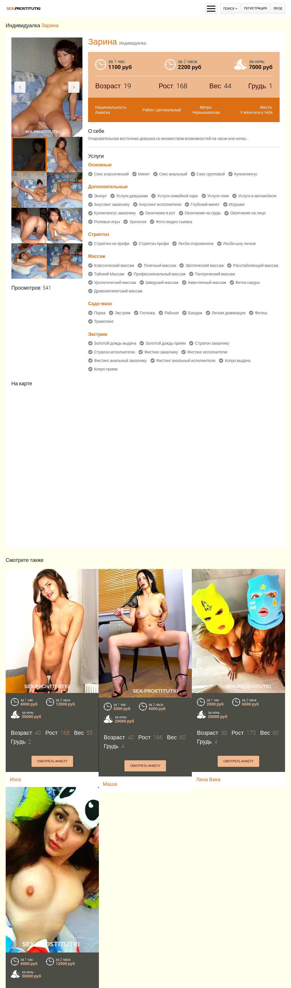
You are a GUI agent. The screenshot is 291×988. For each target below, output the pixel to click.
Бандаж (195, 313)
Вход (278, 8)
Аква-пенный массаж (207, 282)
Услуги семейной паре (177, 196)
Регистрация (255, 8)
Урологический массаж (115, 282)
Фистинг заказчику (161, 352)
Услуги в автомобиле (257, 196)
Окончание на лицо (247, 213)
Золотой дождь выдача (115, 343)
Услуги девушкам (132, 196)
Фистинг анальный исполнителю (186, 360)
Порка (99, 313)
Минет (144, 174)
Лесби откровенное (196, 243)
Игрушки (237, 204)
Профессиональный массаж (160, 274)
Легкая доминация (229, 313)
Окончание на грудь (203, 213)
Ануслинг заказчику (112, 204)
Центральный (168, 110)
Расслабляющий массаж (255, 265)
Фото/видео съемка (174, 221)
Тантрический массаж (215, 274)
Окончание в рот (160, 213)
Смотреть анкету (52, 761)
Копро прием (106, 369)
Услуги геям (218, 196)
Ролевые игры (107, 221)
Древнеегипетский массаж (118, 291)
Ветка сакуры (248, 282)
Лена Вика (208, 779)
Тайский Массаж (109, 274)
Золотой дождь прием (166, 343)
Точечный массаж (160, 265)
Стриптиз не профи (111, 243)
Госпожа (147, 313)
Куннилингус (245, 174)
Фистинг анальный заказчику (120, 360)
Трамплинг (104, 321)
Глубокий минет (205, 204)
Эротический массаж (204, 265)
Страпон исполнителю (114, 352)
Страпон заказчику (212, 343)
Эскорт (100, 196)
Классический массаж (114, 265)
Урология (137, 221)
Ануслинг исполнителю (160, 204)
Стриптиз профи (154, 243)
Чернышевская (206, 112)
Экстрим (122, 313)
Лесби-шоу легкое (239, 243)
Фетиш (261, 313)
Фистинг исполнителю (207, 352)
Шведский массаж (162, 282)
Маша (110, 784)
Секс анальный (173, 174)
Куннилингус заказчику (115, 213)
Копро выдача (237, 360)
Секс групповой (211, 174)
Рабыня (172, 313)
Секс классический (111, 174)
